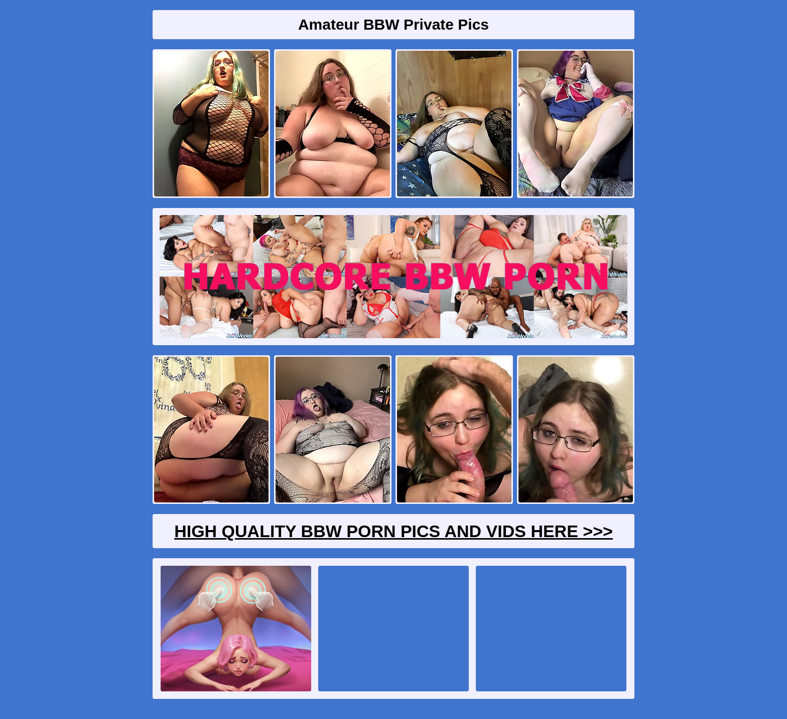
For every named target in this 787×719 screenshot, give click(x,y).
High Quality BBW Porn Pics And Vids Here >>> (393, 531)
